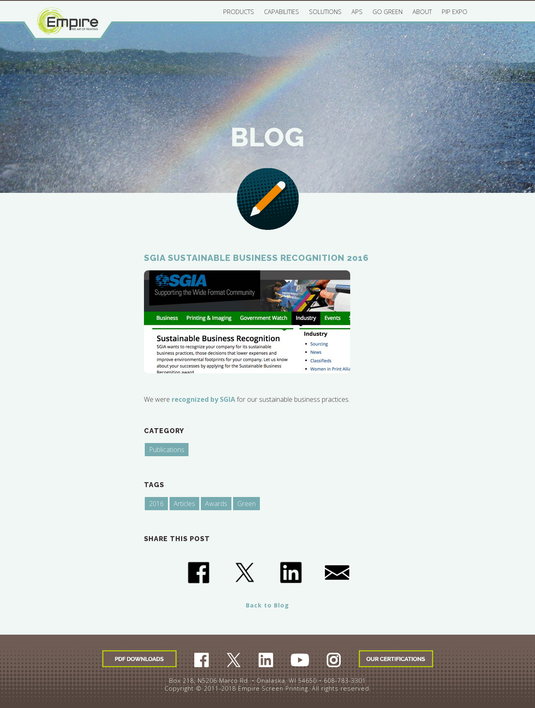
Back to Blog (267, 605)
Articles (184, 503)
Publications (166, 449)
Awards (216, 503)
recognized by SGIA (203, 399)
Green (246, 503)
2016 (156, 503)
